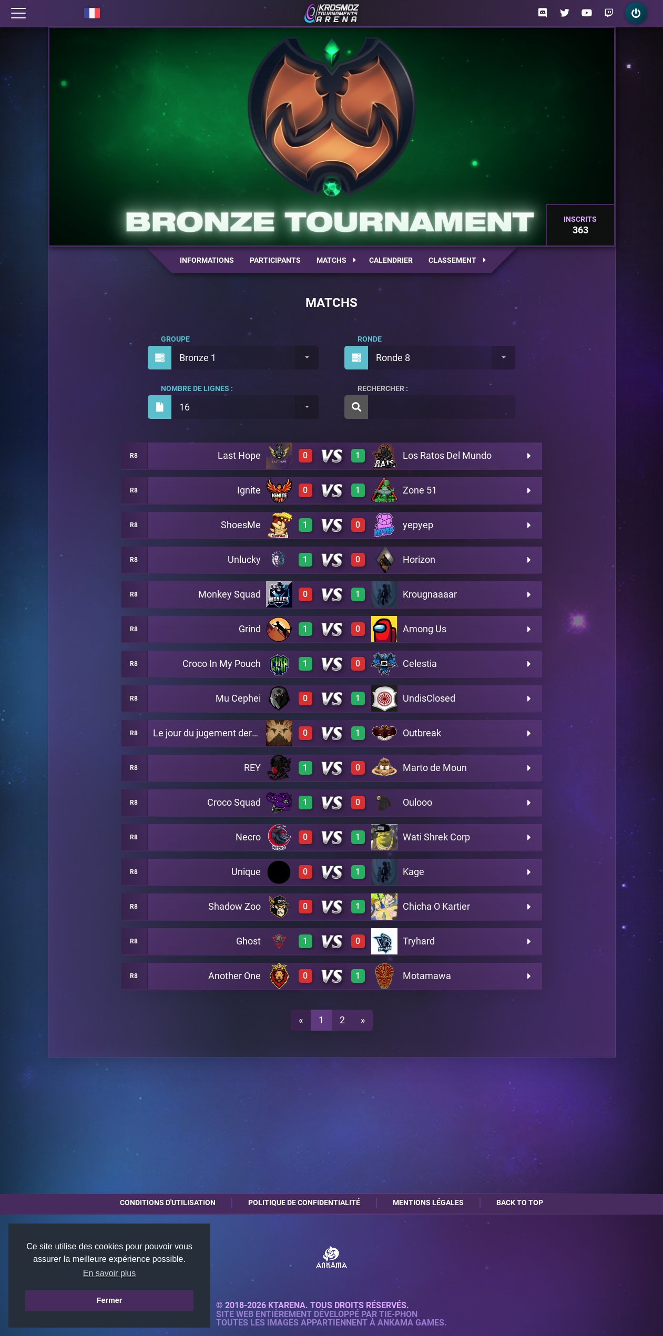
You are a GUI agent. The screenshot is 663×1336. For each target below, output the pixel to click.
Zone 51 (420, 490)
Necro (248, 836)
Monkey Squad (229, 594)
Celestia (420, 663)
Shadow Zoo (234, 906)
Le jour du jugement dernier (210, 732)
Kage (413, 871)
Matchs (336, 260)
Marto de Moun (435, 767)
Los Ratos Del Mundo (447, 455)
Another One (234, 975)
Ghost (248, 941)
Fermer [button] (110, 1300)
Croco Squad (234, 802)
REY (252, 767)
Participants (275, 260)
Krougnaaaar (430, 594)
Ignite (249, 490)
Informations (207, 260)
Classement (457, 260)
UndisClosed (429, 698)
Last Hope (239, 455)
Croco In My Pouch (221, 663)
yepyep (418, 524)
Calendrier (391, 260)
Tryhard (419, 941)
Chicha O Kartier (436, 906)
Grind (250, 628)
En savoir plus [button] (109, 1273)
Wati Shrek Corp (436, 836)
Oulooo (417, 802)
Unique (246, 871)
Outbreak (422, 732)
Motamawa (427, 975)
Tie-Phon (398, 1314)
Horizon (419, 559)
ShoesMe (241, 524)
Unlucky (244, 559)
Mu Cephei (238, 698)
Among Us (424, 628)
